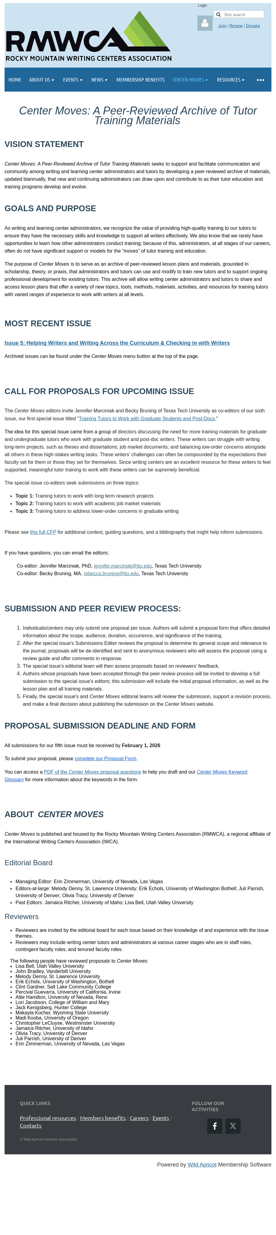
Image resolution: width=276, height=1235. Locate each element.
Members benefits (103, 1117)
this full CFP (43, 532)
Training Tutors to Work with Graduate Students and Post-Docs (147, 418)
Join (222, 25)
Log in (205, 23)
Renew (236, 25)
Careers (139, 1117)
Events (161, 1117)
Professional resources (48, 1117)
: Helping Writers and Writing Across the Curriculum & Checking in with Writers (126, 343)
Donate (253, 25)
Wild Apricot (202, 1165)
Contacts (30, 1125)
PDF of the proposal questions (92, 772)
